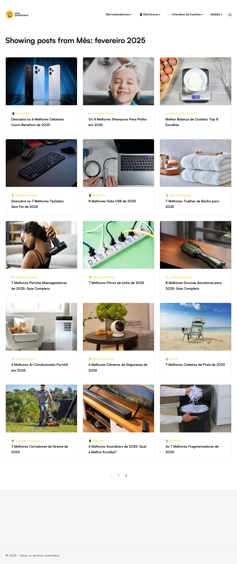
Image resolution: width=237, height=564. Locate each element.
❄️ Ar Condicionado (23, 358)
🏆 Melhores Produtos (24, 195)
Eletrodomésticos (119, 14)
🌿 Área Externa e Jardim (26, 440)
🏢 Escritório (173, 440)
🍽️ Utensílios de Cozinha (185, 14)
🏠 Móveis (171, 358)
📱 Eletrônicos (150, 14)
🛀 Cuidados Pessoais (102, 113)
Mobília (217, 14)
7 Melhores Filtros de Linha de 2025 (116, 283)
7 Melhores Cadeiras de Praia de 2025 (195, 364)
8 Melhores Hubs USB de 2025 (112, 201)
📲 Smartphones (21, 113)
